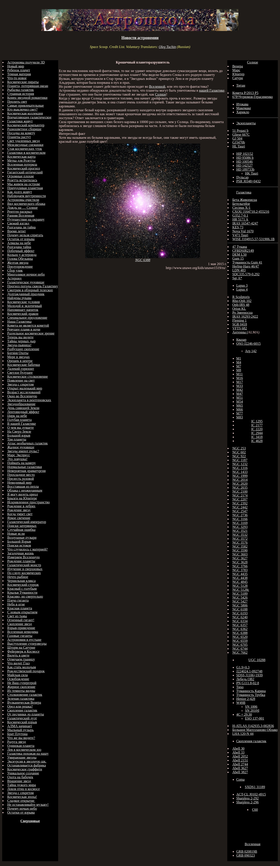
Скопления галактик (251, 741)
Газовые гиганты (19, 636)
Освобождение (18, 679)
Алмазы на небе (19, 243)
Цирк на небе (17, 416)
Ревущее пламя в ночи (23, 329)
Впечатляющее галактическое (29, 117)
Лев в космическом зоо (24, 749)
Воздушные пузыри (22, 537)
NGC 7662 (240, 652)
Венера (237, 66)
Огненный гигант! (20, 620)
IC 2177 (256, 425)
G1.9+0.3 (243, 667)
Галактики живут (20, 121)
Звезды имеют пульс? (23, 451)
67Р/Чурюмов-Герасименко (252, 97)
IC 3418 (256, 437)
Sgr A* (237, 278)
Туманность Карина (251, 691)
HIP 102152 (244, 154)
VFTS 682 (239, 328)
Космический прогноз (23, 168)
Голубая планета (19, 420)
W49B (240, 703)
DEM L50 (239, 254)
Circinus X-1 (241, 207)
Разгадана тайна (19, 247)
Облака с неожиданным (24, 490)
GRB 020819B (246, 851)
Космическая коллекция (25, 113)
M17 (239, 382)
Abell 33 (238, 752)
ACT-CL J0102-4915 (251, 794)
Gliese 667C (241, 134)
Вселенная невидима (22, 632)
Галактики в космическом (26, 152)
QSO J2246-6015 (248, 343)
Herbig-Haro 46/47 (245, 266)
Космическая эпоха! (22, 797)
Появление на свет (21, 380)
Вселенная (253, 844)
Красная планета (19, 608)
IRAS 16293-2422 (245, 316)
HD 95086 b (245, 157)
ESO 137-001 (254, 718)
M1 (238, 358)
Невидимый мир (19, 482)
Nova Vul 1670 (243, 231)
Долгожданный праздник (25, 294)
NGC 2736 (240, 515)
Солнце (160, 94)
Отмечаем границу (21, 659)
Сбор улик (15, 270)
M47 (239, 394)
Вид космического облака (26, 204)
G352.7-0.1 (240, 215)
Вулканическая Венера (24, 702)
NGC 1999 (240, 476)
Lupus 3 (242, 285)
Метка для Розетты (21, 160)
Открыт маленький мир (24, 388)
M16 (239, 378)
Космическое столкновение (27, 376)
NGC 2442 (240, 507)
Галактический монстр (24, 565)
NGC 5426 (240, 597)
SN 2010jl (252, 710)
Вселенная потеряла (22, 164)
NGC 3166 (240, 519)
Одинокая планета (20, 746)
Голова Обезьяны (20, 259)
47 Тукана (239, 247)
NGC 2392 (240, 503)
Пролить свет (17, 101)
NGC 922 (239, 456)
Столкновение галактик (24, 694)
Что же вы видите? (21, 738)
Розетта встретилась (22, 180)
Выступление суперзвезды (27, 643)
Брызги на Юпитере (22, 498)
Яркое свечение (18, 518)
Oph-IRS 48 (240, 305)
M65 (239, 405)
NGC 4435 (240, 574)
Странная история (20, 94)
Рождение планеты (21, 561)
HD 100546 (244, 161)
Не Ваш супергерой (21, 683)
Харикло (242, 112)
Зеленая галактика (20, 698)
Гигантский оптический (25, 172)
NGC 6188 (240, 609)
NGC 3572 (240, 538)
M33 (239, 386)
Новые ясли (16, 533)
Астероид (14, 278)
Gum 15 (238, 258)
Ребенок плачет (18, 70)
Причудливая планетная (25, 188)
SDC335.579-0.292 (245, 274)
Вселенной (157, 86)
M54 (239, 401)
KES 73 (237, 227)
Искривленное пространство (28, 502)
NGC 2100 (240, 491)
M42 (239, 390)
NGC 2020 (240, 483)
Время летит (16, 231)
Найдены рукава (19, 298)
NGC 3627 (240, 558)
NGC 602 (239, 452)
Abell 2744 (240, 764)
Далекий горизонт (20, 368)
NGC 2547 (240, 511)
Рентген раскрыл (19, 211)
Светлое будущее (20, 372)
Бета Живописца (244, 200)
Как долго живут (19, 192)
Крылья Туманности (22, 592)
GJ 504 (237, 138)
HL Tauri (238, 146)
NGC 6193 (240, 613)
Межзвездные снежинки (25, 145)
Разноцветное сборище (24, 129)
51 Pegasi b (240, 130)
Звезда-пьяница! (19, 345)
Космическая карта (21, 156)
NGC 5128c (240, 590)
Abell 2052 (240, 756)
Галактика (243, 192)
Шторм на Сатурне (21, 647)
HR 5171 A (240, 219)
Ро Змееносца (242, 312)
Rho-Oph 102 (242, 301)
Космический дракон (22, 314)
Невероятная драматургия (26, 471)
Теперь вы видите (20, 337)
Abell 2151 (240, 760)
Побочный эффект (20, 251)
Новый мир (15, 66)
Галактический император (26, 522)
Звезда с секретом (20, 384)
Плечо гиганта (18, 600)
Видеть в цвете (18, 655)
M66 (239, 409)
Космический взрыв (22, 722)
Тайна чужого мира (21, 785)
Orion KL (239, 308)
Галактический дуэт (22, 718)
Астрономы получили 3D (26, 62)
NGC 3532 (240, 535)
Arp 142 (251, 351)
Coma (240, 779)
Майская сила (17, 675)
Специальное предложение (27, 317)
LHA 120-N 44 (243, 734)
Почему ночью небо (22, 808)
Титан (240, 85)
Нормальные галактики (24, 467)
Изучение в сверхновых (24, 569)
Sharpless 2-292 (247, 798)
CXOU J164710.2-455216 (250, 211)
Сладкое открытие (21, 801)
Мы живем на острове (23, 184)
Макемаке (243, 108)
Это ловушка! (17, 459)
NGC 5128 (240, 586)
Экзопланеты (246, 123)
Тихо (239, 687)
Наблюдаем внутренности (26, 196)
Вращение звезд (19, 781)
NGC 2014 (240, 480)
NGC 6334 (240, 621)
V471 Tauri (240, 235)
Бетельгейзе (241, 204)
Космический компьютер (25, 125)
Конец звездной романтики (27, 97)
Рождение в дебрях (21, 506)
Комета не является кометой (28, 325)
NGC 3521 (240, 531)
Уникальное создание (23, 773)
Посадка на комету (21, 133)
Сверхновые (30, 821)
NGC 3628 (240, 562)
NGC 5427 (240, 601)
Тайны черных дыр (21, 341)
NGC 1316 (240, 468)
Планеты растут (19, 137)
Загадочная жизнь (20, 553)
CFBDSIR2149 (243, 250)
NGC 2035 (240, 487)
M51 (239, 398)
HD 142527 (244, 165)
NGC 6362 (240, 629)
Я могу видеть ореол (22, 494)
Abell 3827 (240, 772)
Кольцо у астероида (22, 255)
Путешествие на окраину (25, 219)
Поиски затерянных (22, 526)
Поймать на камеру (21, 463)
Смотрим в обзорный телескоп (30, 290)
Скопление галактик (22, 710)
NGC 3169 (240, 523)
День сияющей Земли (23, 408)
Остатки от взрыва (21, 812)
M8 (238, 370)
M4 (238, 362)
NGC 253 (239, 448)
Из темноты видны (21, 691)
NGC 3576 (240, 542)
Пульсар (242, 177)
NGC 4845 (240, 582)
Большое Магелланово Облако (255, 730)
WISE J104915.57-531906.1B (253, 239)
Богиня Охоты (17, 353)
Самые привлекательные (25, 105)
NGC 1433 (240, 472)
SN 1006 (251, 706)
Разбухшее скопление (23, 349)
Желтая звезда (17, 262)
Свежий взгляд (18, 223)
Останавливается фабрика (26, 765)
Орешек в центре (20, 361)
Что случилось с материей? (27, 549)
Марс (236, 70)
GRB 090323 (245, 855)
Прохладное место (21, 475)
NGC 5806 (240, 605)
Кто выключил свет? (22, 109)
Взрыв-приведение (21, 628)
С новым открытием (22, 612)
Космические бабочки (23, 365)
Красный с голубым (22, 588)
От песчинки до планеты (25, 714)
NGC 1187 (239, 460)
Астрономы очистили (23, 200)
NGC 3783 (240, 570)
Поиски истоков (19, 545)
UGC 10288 (257, 660)
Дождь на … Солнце (22, 207)
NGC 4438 (240, 578)
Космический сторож (23, 584)
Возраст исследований (23, 392)
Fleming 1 (239, 320)
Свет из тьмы (17, 616)
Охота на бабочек (20, 777)
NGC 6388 (142, 260)
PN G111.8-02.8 (247, 683)
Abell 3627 (240, 768)
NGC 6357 (240, 625)
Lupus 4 (242, 289)
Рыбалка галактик (20, 90)
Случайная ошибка (21, 530)
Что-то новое (17, 78)
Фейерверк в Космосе (23, 651)
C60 (255, 809)
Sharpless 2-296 (247, 802)
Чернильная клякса (21, 581)
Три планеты (16, 439)
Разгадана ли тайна (21, 227)
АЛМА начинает (19, 726)
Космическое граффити (24, 769)
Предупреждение (20, 266)
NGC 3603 (240, 554)
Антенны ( (240, 332)
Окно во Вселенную (22, 396)
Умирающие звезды (22, 757)
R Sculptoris (241, 297)
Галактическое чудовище (25, 282)
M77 (239, 413)
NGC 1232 (240, 464)
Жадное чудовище (20, 447)
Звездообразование (21, 404)
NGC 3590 (240, 550)
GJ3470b (238, 142)
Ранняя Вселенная (20, 215)
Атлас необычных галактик (27, 443)
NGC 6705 (240, 644)
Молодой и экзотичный (24, 306)
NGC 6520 (240, 637)
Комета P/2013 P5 (245, 93)
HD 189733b (245, 169)
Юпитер (238, 74)
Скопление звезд (19, 624)
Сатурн (237, 78)
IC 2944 (256, 433)
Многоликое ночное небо (26, 274)
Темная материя (19, 74)
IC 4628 (256, 441)
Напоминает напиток (22, 310)
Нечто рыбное (17, 577)
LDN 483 (239, 270)
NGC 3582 (240, 546)
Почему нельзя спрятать (25, 235)
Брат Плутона (17, 734)
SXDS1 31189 (255, 787)
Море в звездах (18, 357)
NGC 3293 (240, 527)
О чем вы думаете (20, 427)
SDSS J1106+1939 (249, 675)
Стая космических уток (24, 149)
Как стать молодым (21, 667)
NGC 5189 (240, 593)
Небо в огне (16, 604)
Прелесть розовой (20, 478)
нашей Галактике (211, 90)
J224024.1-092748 (249, 671)
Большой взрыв (18, 435)
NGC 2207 (240, 499)
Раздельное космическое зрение (30, 333)
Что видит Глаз (18, 663)
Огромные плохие (20, 176)
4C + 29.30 (244, 714)
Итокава (242, 104)
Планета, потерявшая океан (27, 86)
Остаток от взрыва (21, 239)
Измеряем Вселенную (23, 557)
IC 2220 (256, 429)
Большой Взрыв (19, 541)
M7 (238, 366)
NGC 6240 (240, 617)
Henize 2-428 (245, 699)
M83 (239, 417)
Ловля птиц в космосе (23, 789)
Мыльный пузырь (20, 730)
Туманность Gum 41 (247, 262)
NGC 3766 (240, 566)
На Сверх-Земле (19, 431)
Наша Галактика (19, 321)
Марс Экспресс (18, 455)
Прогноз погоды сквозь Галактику (32, 286)
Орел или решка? (20, 706)
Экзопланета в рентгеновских (29, 400)
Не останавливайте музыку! (28, 804)
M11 (239, 374)
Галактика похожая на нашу (28, 753)
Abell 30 (238, 748)
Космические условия (23, 302)
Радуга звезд (16, 742)
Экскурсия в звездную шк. (26, 761)
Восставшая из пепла (23, 486)
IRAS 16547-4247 (245, 223)
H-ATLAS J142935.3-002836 (253, 726)
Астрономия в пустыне (24, 639)
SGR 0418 (239, 324)
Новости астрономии (140, 38)
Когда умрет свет (20, 514)
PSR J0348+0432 (248, 181)
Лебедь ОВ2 (245, 679)
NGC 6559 (240, 641)
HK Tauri (251, 173)
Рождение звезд (18, 510)
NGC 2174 (240, 495)
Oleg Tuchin (167, 47)
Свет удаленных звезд (23, 141)
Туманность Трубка (250, 695)
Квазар (241, 339)
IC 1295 (256, 421)
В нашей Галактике (21, 423)
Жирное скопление (21, 687)
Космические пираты (23, 82)
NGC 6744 (240, 648)
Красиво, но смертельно (25, 596)
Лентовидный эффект (23, 412)
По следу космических (24, 573)
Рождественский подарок (26, 671)
